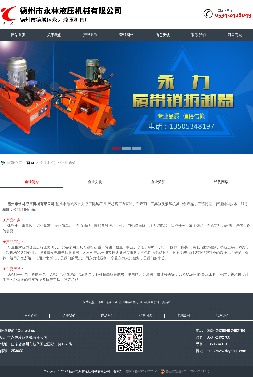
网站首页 (18, 35)
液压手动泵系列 (107, 302)
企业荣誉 (158, 182)
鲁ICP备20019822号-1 (142, 371)
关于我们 (54, 35)
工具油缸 (165, 302)
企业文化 (95, 182)
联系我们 (198, 35)
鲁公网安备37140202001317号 (184, 371)
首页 (30, 162)
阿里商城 (235, 35)
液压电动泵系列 (128, 302)
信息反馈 (162, 35)
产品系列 (90, 35)
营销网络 (126, 35)
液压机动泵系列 (149, 302)
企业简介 (32, 182)
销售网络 (221, 182)
